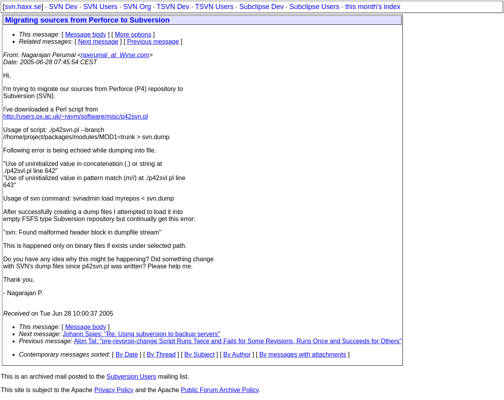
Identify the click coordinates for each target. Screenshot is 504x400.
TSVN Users (214, 7)
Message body (85, 34)
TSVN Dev (173, 7)
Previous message (153, 41)
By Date (126, 354)
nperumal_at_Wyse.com (115, 55)
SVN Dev (63, 7)
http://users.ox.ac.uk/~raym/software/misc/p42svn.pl (75, 116)
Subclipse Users (314, 7)
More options (133, 34)
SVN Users (100, 7)
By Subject (199, 354)
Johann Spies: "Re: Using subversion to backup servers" (141, 334)
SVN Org (137, 7)
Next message (98, 41)
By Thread (161, 354)
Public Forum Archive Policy (219, 390)
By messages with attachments (302, 354)
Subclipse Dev (261, 7)
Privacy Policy (113, 390)
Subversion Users (131, 376)
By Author (236, 354)
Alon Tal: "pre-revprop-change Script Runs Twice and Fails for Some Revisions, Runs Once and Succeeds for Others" (238, 341)
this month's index (372, 7)
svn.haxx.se (23, 7)
